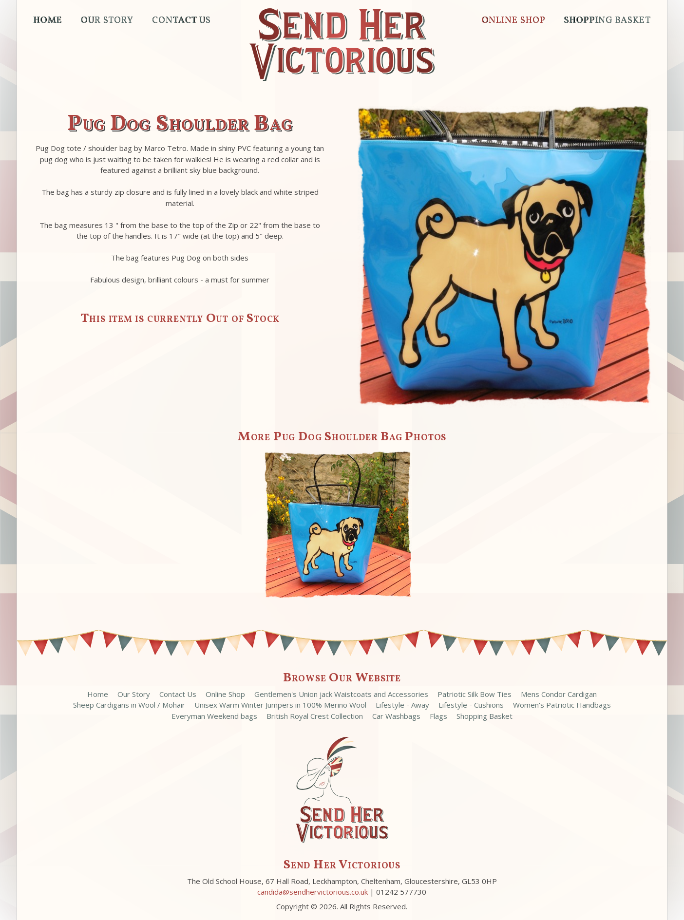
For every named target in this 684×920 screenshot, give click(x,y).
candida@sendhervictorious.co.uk (312, 892)
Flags (438, 716)
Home (47, 20)
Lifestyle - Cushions (471, 705)
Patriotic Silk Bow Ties (474, 694)
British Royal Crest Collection (314, 716)
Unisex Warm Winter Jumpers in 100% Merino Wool (280, 705)
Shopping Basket (607, 20)
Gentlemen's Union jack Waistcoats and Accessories (342, 694)
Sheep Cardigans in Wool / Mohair (129, 705)
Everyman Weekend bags (214, 716)
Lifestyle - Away (402, 705)
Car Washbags (396, 716)
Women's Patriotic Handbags (562, 705)
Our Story (106, 20)
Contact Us (181, 20)
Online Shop (513, 20)
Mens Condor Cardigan (559, 694)
